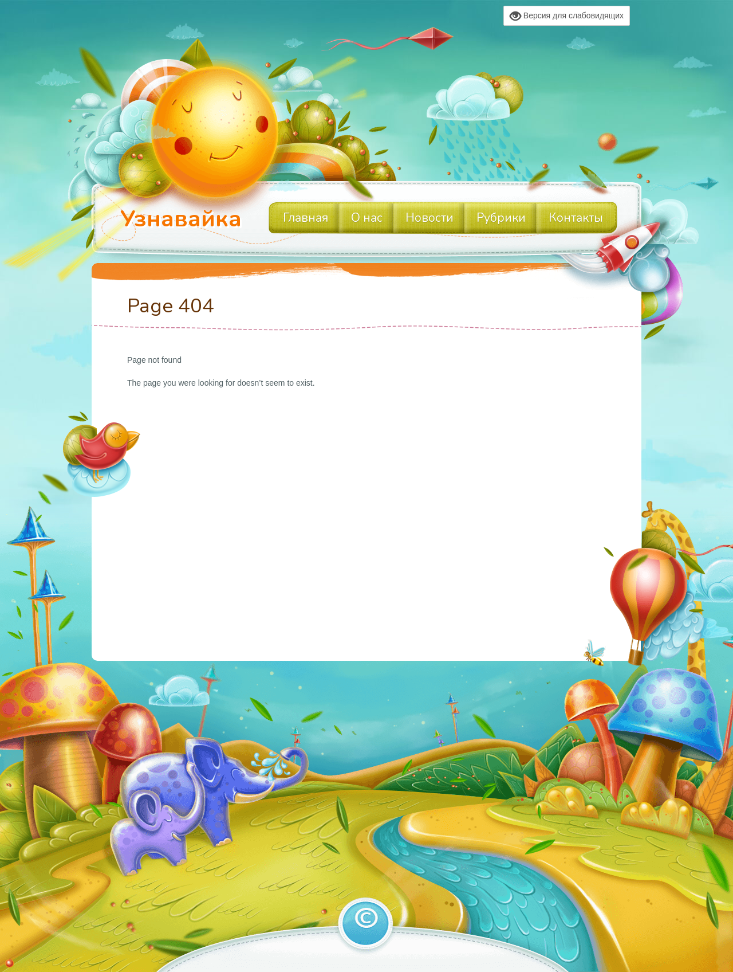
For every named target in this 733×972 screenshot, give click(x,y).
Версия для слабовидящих (567, 16)
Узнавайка (181, 218)
